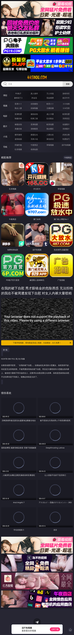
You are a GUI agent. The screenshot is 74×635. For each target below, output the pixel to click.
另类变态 (66, 118)
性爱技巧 (66, 139)
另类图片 (66, 129)
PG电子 (18, 93)
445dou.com (37, 77)
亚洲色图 (34, 124)
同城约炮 (18, 145)
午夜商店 (34, 145)
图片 (5, 126)
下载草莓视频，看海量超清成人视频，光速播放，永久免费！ (42, 342)
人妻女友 (50, 134)
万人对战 (50, 93)
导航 (5, 146)
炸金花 (34, 98)
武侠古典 (66, 134)
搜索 (68, 84)
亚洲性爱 (18, 114)
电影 (5, 116)
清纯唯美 (34, 129)
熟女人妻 (18, 108)
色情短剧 (34, 149)
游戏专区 (66, 93)
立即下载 (55, 629)
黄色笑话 (50, 139)
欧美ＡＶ (50, 104)
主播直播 (50, 108)
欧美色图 (50, 124)
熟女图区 (50, 129)
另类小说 (34, 139)
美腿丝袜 (18, 129)
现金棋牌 (50, 98)
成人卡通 (50, 114)
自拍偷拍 (34, 104)
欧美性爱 (66, 114)
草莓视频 (50, 145)
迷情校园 (18, 139)
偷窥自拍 (18, 124)
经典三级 (34, 118)
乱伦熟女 (50, 118)
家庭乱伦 (34, 134)
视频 (5, 105)
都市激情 (18, 134)
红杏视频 (18, 149)
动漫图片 (66, 124)
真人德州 (34, 93)
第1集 (5, 350)
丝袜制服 (34, 108)
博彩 (5, 95)
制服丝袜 (18, 118)
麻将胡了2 (18, 98)
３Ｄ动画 (66, 104)
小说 (5, 136)
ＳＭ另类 (66, 108)
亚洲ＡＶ (18, 104)
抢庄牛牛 (66, 98)
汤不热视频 (66, 145)
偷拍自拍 (34, 114)
